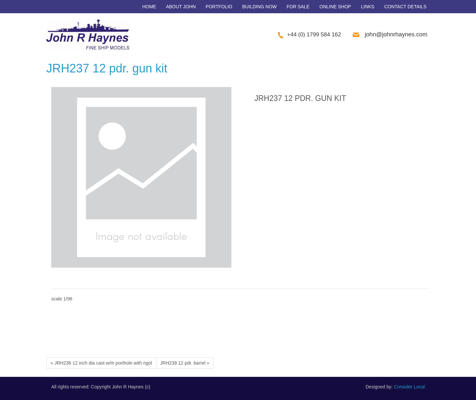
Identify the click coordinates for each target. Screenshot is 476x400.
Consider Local (409, 386)
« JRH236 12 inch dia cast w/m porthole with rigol (101, 363)
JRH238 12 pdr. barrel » (185, 363)
